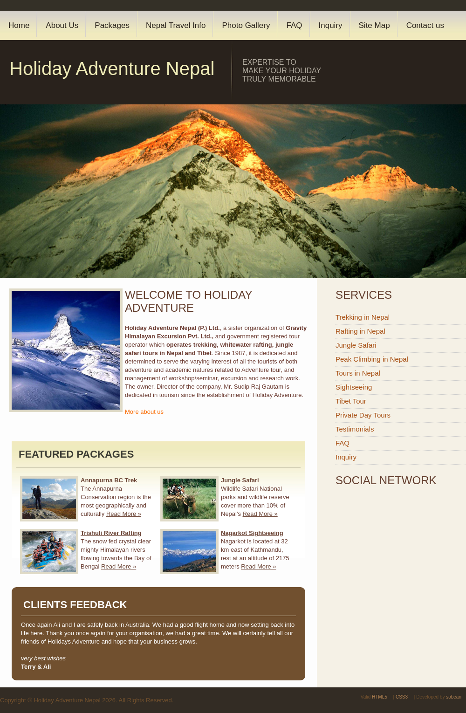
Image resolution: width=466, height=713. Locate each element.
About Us (62, 25)
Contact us (425, 25)
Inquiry (331, 25)
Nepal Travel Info (176, 25)
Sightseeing (354, 387)
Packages (112, 25)
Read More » (123, 513)
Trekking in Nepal (363, 317)
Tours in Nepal (358, 373)
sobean (453, 696)
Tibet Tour (351, 401)
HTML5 (379, 696)
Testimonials (355, 429)
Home (18, 25)
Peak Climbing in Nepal (372, 359)
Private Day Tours (363, 415)
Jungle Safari (356, 345)
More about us (144, 411)
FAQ (294, 25)
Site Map (374, 25)
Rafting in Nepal (360, 331)
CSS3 (402, 696)
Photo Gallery (246, 25)
